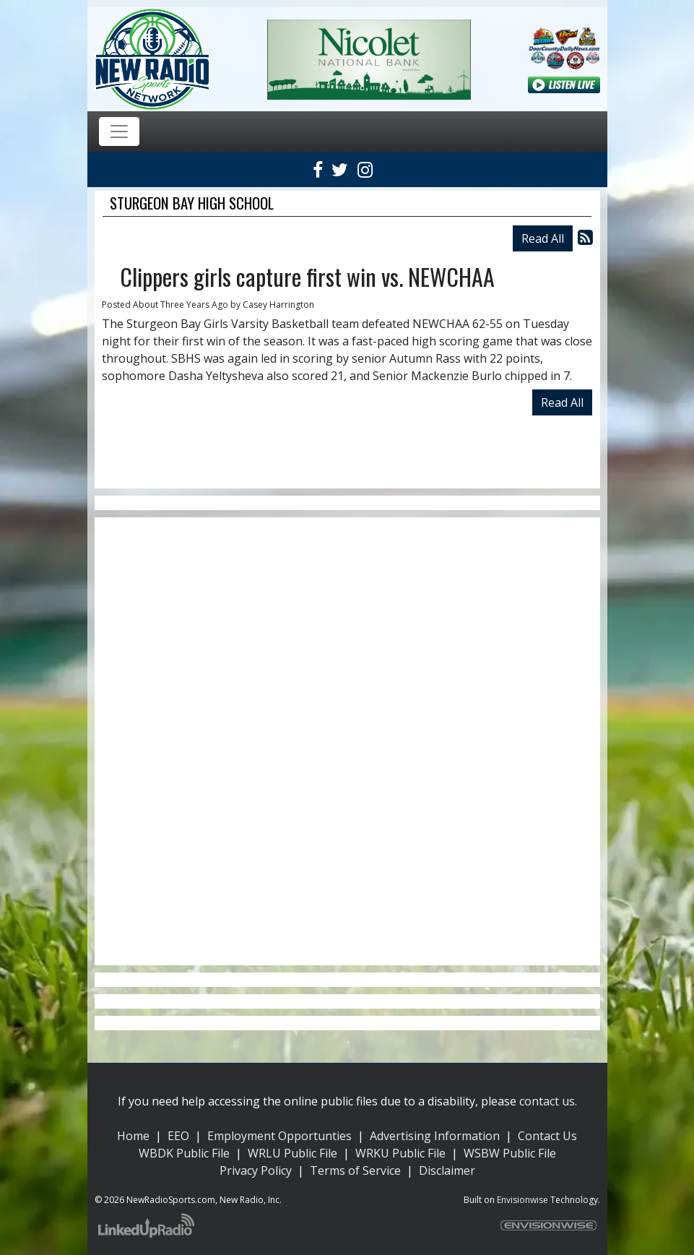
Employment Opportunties (279, 1136)
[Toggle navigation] (119, 131)
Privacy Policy (256, 1170)
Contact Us (547, 1136)
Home (133, 1136)
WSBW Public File (510, 1153)
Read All (542, 238)
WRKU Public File (400, 1153)
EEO (178, 1136)
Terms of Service (355, 1170)
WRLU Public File (292, 1153)
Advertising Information (435, 1136)
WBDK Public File (184, 1153)
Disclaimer (447, 1170)
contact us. (548, 1101)
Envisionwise (522, 1200)
